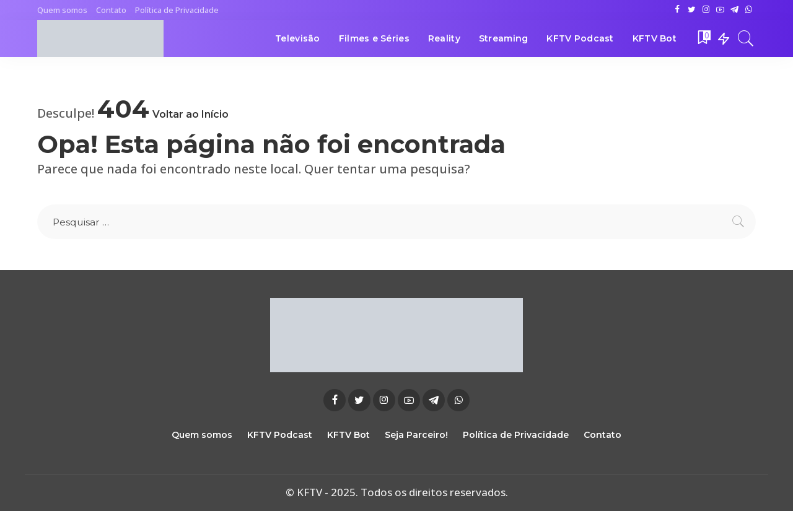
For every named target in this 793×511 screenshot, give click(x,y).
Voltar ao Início (190, 114)
